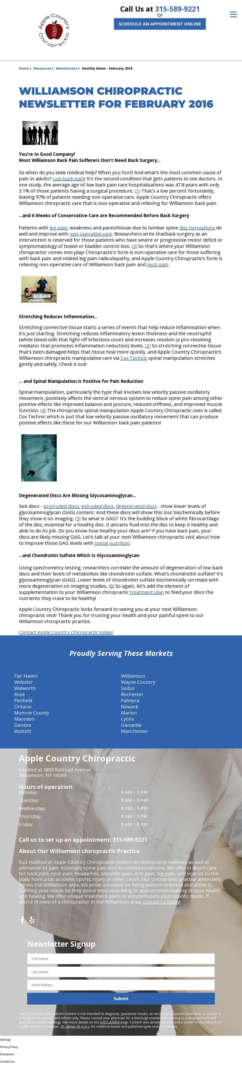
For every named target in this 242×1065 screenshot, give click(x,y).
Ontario (22, 706)
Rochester (132, 694)
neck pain (157, 264)
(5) (78, 518)
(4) (43, 410)
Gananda (131, 725)
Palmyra (130, 700)
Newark (129, 706)
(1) (137, 191)
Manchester (134, 731)
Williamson (133, 676)
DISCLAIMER (110, 1022)
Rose (19, 694)
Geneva (22, 725)
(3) (134, 246)
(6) (111, 586)
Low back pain (68, 178)
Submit (121, 998)
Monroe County (31, 713)
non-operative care (90, 234)
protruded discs (61, 506)
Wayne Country (138, 682)
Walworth (25, 688)
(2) (148, 345)
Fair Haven (26, 676)
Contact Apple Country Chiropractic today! (66, 632)
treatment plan (147, 592)
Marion (129, 713)
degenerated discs (136, 506)
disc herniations (197, 227)
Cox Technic (134, 358)
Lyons (127, 719)
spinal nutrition (112, 543)
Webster (23, 682)
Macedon (24, 719)
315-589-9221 (177, 9)
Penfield (23, 700)
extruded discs (97, 506)
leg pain (58, 227)
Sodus (128, 688)
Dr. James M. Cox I (75, 1026)
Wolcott (22, 731)
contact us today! (162, 902)
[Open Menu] (233, 14)
